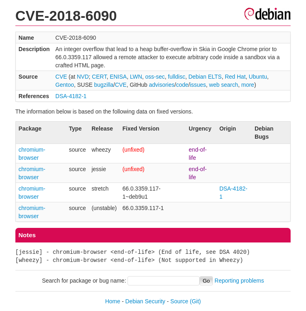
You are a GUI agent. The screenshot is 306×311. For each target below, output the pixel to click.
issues (198, 85)
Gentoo (64, 85)
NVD (83, 76)
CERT (99, 76)
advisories (161, 85)
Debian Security (145, 301)
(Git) (195, 301)
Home (112, 301)
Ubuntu (258, 76)
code (182, 85)
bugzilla (103, 85)
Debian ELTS (204, 76)
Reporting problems (239, 280)
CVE (61, 76)
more (247, 85)
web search (223, 85)
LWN (136, 76)
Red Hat (235, 76)
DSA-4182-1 (71, 96)
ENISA (118, 76)
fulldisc (176, 76)
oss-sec (155, 76)
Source (179, 301)
